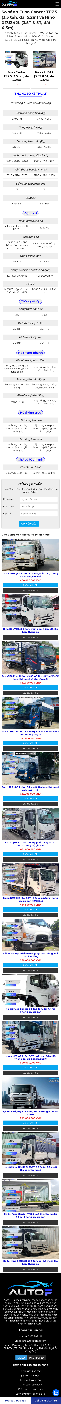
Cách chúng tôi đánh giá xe (30, 1393)
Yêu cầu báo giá (30, 590)
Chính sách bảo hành (30, 1384)
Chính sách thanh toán (30, 1389)
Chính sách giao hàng (30, 1380)
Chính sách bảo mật (30, 1371)
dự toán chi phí (30, 585)
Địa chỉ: (7, 513)
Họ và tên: (9, 499)
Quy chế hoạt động (30, 1375)
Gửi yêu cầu (29, 523)
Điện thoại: (9, 506)
